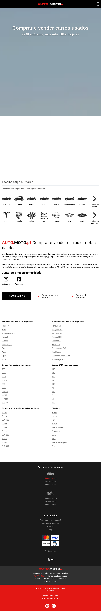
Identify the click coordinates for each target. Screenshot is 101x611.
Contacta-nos (50, 551)
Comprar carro (50, 478)
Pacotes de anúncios (81, 296)
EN (50, 559)
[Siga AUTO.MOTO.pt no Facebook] (47, 606)
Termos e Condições (50, 596)
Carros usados (51, 481)
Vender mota (50, 504)
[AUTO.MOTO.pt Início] (50, 4)
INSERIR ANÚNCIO (17, 296)
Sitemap (50, 526)
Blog (50, 530)
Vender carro (50, 484)
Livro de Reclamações (50, 598)
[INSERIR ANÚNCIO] (97, 4)
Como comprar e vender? (50, 296)
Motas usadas (50, 501)
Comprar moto (50, 498)
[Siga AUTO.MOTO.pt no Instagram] (54, 606)
